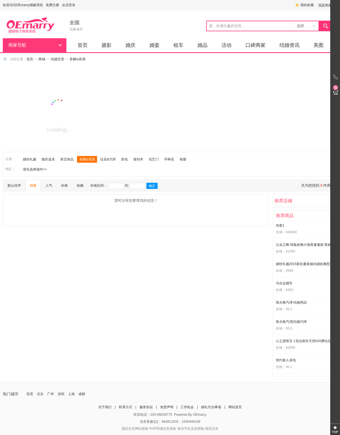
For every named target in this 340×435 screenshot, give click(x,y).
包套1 (280, 225)
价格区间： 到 (124, 186)
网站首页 (235, 407)
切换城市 (76, 29)
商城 (41, 59)
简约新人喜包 (286, 360)
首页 (83, 45)
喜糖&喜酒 (77, 59)
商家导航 (17, 45)
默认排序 (14, 186)
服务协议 (146, 407)
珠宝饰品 (67, 159)
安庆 (29, 394)
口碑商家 (255, 45)
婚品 (202, 45)
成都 (81, 394)
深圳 (61, 394)
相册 (183, 159)
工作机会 (187, 407)
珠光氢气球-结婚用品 (291, 302)
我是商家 (325, 5)
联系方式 (125, 407)
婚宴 (154, 45)
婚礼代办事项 (211, 407)
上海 (71, 394)
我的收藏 (307, 5)
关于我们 (105, 407)
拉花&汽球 (108, 159)
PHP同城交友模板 (162, 429)
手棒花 (169, 159)
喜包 (124, 159)
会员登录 (68, 5)
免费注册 (52, 5)
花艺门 (154, 159)
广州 (50, 394)
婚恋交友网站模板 (135, 429)
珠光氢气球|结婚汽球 (291, 322)
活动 (226, 45)
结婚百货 (57, 59)
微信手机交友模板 (190, 429)
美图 (319, 45)
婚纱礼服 (29, 159)
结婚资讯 (289, 45)
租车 (178, 45)
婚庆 (131, 45)
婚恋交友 (211, 429)
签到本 (138, 159)
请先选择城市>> (35, 169)
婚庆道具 (48, 159)
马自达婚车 (284, 283)
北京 (40, 394)
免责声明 (166, 407)
